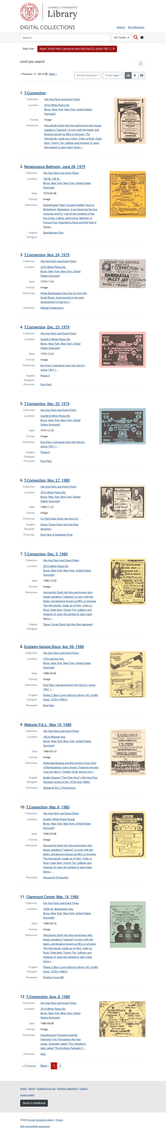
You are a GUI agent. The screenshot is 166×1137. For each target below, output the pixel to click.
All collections (136, 27)
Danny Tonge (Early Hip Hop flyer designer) (68, 624)
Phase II (45, 375)
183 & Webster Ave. (54, 737)
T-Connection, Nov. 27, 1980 (47, 480)
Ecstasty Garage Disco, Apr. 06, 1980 (54, 646)
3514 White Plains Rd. (53, 1009)
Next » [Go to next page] (44, 1065)
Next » (53, 74)
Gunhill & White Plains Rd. (55, 339)
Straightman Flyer (53, 232)
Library (62, 12)
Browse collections (67, 1088)
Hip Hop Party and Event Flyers (62, 99)
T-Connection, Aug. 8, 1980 (48, 997)
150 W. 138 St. (51, 178)
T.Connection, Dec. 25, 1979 (46, 327)
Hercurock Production (55, 877)
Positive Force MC (53, 977)
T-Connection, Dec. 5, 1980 (46, 554)
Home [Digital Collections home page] (23, 1088)
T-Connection (35, 93)
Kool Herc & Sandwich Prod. (57, 534)
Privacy (59, 1120)
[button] (77, 49)
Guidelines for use (46, 1088)
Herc (43, 1054)
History (121, 27)
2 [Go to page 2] (60, 1065)
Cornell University (29, 12)
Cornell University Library (41, 1120)
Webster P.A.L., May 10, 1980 (47, 725)
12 (112, 75)
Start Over (28, 48)
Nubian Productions (52, 307)
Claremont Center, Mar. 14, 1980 (52, 897)
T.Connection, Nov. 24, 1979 (46, 255)
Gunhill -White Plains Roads (59, 819)
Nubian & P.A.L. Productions (59, 787)
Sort (87, 75)
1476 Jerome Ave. (53, 658)
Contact (83, 1088)
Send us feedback (34, 1103)
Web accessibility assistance (35, 1126)
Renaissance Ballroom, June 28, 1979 (54, 166)
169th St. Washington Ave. (58, 909)
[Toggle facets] (141, 63)
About (32, 1088)
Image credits (27, 1095)
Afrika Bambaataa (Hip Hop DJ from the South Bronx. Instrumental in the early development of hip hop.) (64, 298)
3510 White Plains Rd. (57, 105)
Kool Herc (46, 384)
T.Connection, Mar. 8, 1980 (48, 807)
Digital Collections (47, 27)
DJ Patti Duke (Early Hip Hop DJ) (59, 518)
